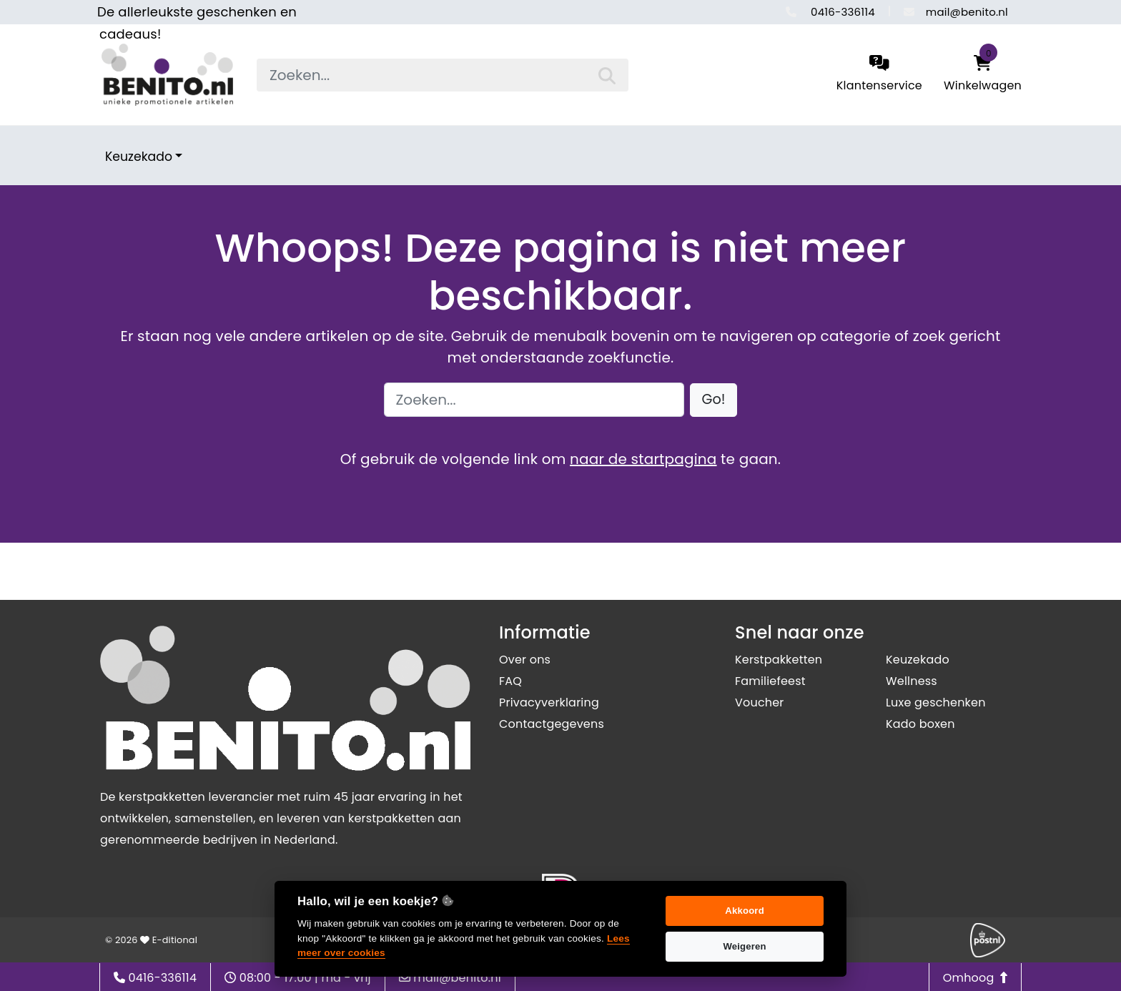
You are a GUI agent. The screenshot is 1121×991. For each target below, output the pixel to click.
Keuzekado (138, 156)
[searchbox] (442, 75)
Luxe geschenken (936, 702)
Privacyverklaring (549, 702)
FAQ (510, 681)
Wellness (911, 681)
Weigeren (744, 946)
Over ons (524, 659)
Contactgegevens (551, 724)
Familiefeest (770, 681)
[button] (714, 400)
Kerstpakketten (778, 659)
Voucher (759, 702)
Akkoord (744, 910)
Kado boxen (920, 724)
